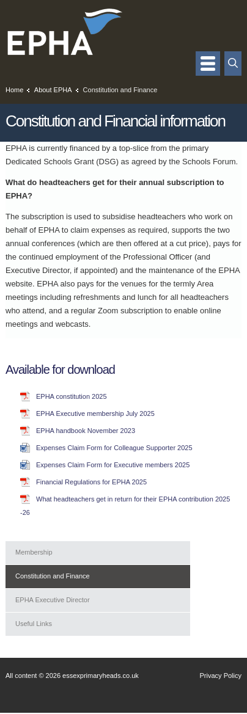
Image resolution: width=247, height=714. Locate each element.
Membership (34, 552)
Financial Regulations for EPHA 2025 (91, 482)
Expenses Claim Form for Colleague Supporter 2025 (114, 447)
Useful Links (33, 623)
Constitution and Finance (52, 576)
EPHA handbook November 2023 (85, 430)
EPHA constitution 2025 (71, 396)
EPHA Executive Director (52, 599)
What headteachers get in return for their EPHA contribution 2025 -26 (125, 505)
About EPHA (53, 89)
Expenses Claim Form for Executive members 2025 (113, 464)
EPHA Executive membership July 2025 (95, 413)
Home (14, 89)
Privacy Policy (220, 675)
